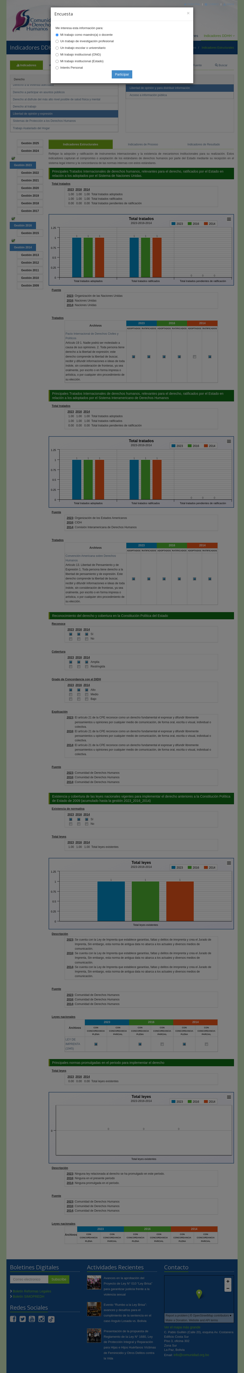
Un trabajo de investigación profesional (87, 41)
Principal (192, 4)
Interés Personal (71, 67)
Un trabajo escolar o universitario (83, 48)
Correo (212, 4)
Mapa (228, 4)
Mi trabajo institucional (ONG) (80, 54)
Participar (122, 74)
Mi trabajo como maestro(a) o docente (86, 34)
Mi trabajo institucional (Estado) (81, 61)
